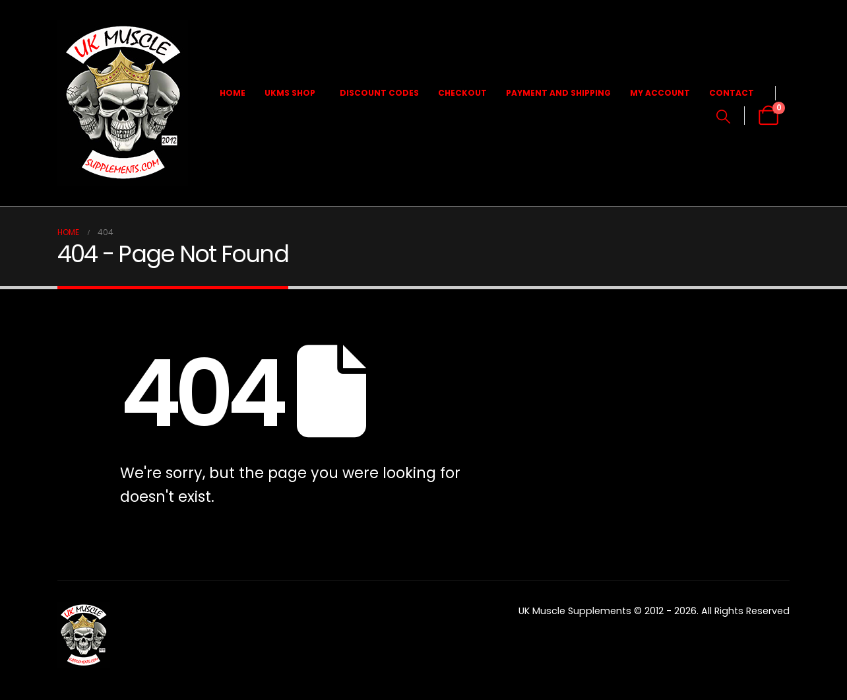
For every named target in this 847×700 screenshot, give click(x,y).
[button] (723, 117)
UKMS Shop (290, 92)
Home (232, 92)
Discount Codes (379, 92)
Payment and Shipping (558, 92)
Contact (731, 92)
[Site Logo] (122, 103)
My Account (660, 92)
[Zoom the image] (83, 610)
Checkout (462, 92)
